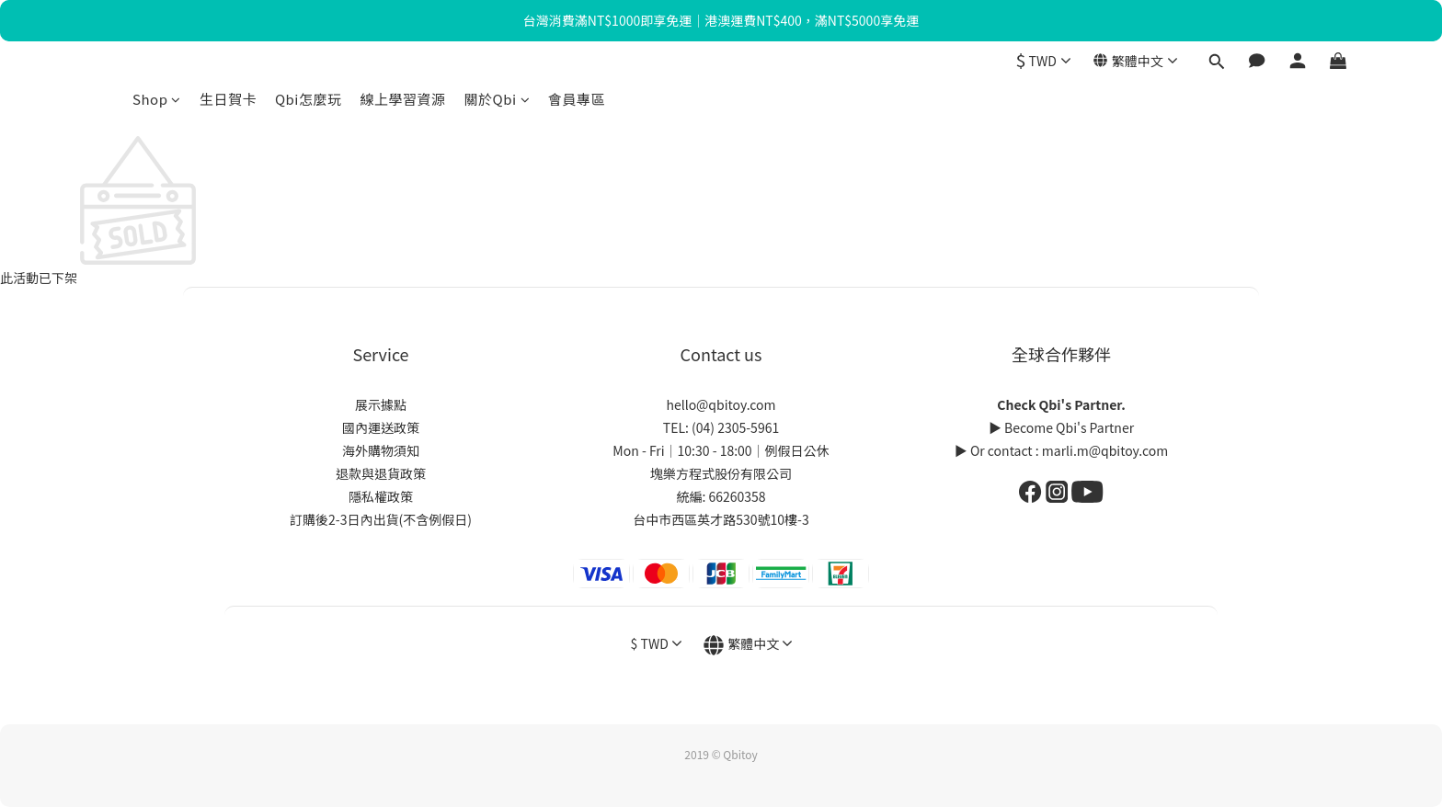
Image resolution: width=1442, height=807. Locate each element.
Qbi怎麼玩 (308, 98)
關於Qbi (497, 98)
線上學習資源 (402, 98)
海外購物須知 (380, 450)
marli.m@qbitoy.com (1105, 450)
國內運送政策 (380, 427)
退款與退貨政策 (381, 473)
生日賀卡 (228, 98)
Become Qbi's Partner (1069, 427)
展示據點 (380, 404)
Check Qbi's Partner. (1061, 404)
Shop (156, 98)
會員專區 (576, 98)
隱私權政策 (381, 496)
